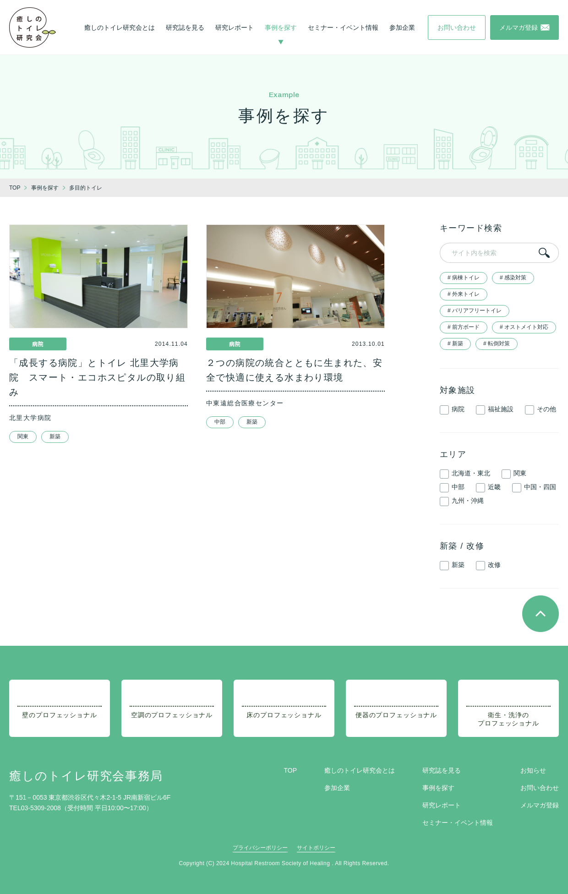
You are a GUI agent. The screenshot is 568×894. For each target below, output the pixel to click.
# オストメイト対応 (524, 327)
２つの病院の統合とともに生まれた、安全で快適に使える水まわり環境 (294, 370)
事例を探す (281, 27)
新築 (54, 436)
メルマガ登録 (539, 805)
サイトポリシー (316, 848)
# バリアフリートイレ (475, 310)
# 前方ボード (464, 327)
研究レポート (234, 27)
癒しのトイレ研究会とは (119, 27)
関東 (22, 436)
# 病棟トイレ (464, 277)
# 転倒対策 (496, 343)
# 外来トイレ (464, 294)
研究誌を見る (185, 27)
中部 (219, 422)
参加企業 (402, 27)
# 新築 (455, 343)
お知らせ (533, 770)
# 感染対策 (513, 277)
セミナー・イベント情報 (343, 27)
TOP (290, 770)
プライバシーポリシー (260, 848)
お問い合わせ (539, 787)
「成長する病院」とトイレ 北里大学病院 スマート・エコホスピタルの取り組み (97, 377)
